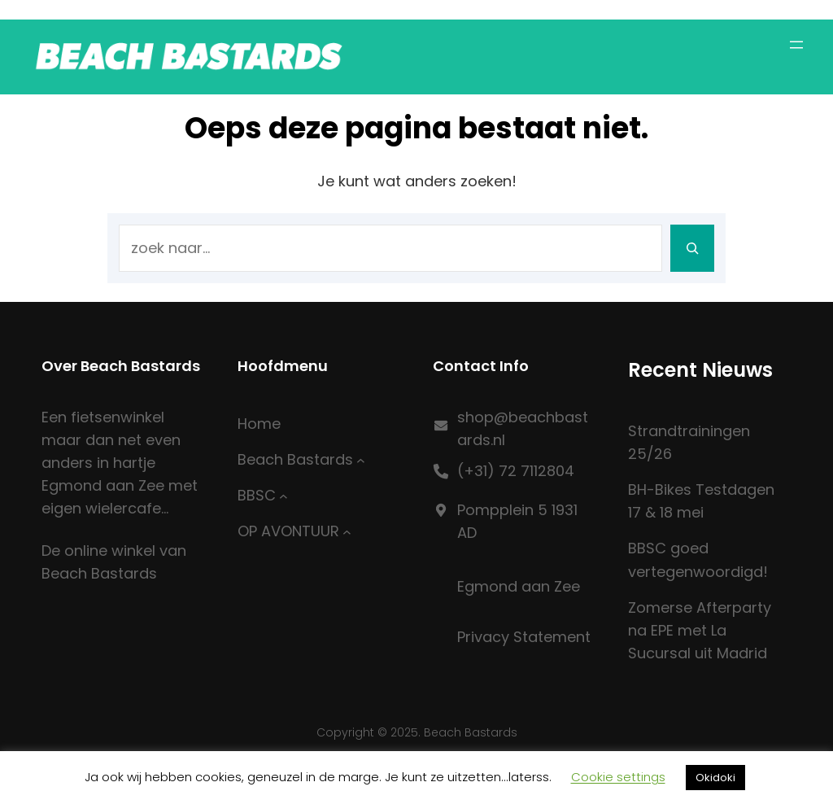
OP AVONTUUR (288, 531)
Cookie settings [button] (618, 776)
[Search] (692, 248)
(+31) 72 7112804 (515, 471)
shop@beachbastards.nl (522, 428)
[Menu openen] (796, 45)
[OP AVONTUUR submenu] (346, 531)
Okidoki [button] (715, 777)
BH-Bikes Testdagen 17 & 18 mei (701, 500)
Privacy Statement (524, 637)
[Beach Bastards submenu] (360, 459)
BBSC (257, 495)
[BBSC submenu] (283, 496)
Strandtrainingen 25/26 (689, 442)
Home (259, 423)
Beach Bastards (295, 459)
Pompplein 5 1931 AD (517, 521)
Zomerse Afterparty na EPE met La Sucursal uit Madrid (699, 630)
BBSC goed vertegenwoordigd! (698, 559)
